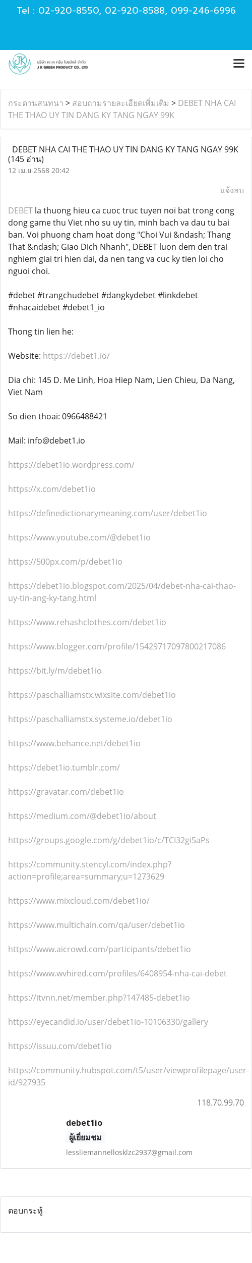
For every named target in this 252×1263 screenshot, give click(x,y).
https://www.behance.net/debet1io (74, 743)
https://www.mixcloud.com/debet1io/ (79, 900)
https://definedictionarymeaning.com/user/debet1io (107, 513)
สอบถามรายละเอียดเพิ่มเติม (120, 102)
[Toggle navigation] (239, 64)
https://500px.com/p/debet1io (65, 561)
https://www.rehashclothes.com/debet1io (87, 622)
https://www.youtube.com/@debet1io (79, 537)
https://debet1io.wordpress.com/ (71, 464)
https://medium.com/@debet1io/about (82, 815)
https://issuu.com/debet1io (60, 1046)
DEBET (20, 210)
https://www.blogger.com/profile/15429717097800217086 (117, 646)
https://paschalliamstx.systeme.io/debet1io (90, 719)
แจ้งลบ (232, 190)
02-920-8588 (135, 11)
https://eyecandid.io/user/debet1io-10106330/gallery (108, 1021)
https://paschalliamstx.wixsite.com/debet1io (92, 694)
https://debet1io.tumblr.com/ (64, 767)
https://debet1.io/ (76, 355)
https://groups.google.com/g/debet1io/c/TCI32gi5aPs (109, 840)
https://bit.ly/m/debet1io (55, 670)
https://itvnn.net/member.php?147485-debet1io (99, 997)
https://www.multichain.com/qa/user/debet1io (96, 924)
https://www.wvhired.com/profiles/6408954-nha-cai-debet (117, 973)
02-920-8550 (68, 11)
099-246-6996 (203, 11)
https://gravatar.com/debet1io (66, 791)
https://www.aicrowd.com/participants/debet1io (99, 949)
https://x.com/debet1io (52, 489)
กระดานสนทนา (36, 102)
